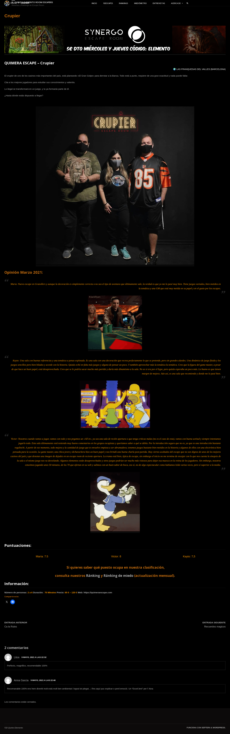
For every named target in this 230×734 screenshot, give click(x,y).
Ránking (93, 575)
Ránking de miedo (118, 575)
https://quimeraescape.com (98, 592)
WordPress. (219, 728)
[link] (192, 3)
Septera (205, 728)
